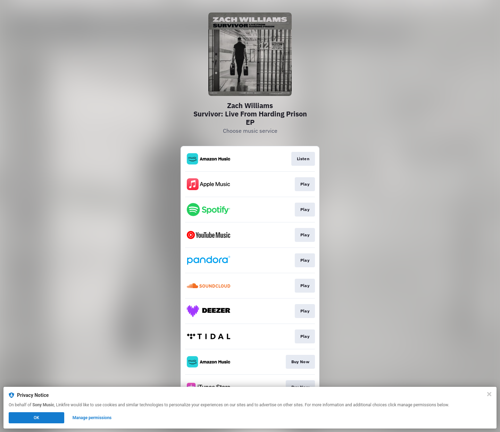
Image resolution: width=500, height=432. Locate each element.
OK (36, 417)
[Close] (489, 394)
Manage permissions (92, 417)
